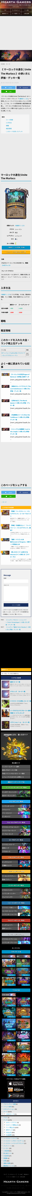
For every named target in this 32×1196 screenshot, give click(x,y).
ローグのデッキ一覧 (16, 840)
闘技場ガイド (5, 13)
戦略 (7, 126)
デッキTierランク (16, 10)
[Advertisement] (16, 33)
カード (4, 502)
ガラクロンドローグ (8, 844)
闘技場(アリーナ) (8, 1166)
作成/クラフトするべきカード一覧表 (13, 773)
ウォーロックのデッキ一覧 (16, 822)
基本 (18, 956)
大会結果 (8, 1135)
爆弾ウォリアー (7, 928)
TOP (5, 10)
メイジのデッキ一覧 (16, 801)
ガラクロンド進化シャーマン (11, 907)
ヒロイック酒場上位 (12, 1125)
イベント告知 (7, 1107)
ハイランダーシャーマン (9, 914)
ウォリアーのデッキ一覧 (16, 920)
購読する (5, 669)
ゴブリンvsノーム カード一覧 (19, 722)
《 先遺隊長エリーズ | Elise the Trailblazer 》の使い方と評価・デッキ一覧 (20, 417)
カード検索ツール (16, 13)
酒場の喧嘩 (6, 1163)
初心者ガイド (7, 1153)
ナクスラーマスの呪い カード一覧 (20, 701)
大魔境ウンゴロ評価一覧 (15, 247)
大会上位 (8, 1132)
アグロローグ (6, 851)
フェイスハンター (7, 897)
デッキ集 (26, 10)
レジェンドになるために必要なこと (13, 777)
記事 (4, 1161)
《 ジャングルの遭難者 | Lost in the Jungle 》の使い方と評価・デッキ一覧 (20, 431)
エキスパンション (8, 1109)
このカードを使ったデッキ (14, 131)
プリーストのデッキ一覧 (16, 934)
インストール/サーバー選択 (10, 767)
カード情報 (9, 120)
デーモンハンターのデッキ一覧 (16, 787)
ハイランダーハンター (9, 893)
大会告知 (6, 1156)
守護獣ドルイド (7, 865)
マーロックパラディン (9, 876)
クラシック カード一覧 (17, 691)
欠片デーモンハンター (9, 795)
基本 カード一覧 (15, 682)
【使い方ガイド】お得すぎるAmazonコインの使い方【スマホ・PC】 (19, 554)
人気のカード (10, 1114)
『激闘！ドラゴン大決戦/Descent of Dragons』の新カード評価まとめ (20, 541)
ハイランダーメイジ (8, 806)
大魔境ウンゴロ (23, 99)
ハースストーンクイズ (10, 1138)
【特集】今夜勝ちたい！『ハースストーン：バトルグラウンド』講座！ (20, 527)
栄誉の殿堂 (5, 995)
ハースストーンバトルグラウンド (13, 1143)
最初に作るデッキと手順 (9, 770)
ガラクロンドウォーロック (10, 827)
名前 (5, 578)
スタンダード (16, 952)
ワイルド (16, 990)
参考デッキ (9, 1130)
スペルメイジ (6, 809)
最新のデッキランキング (16, 782)
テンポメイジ (6, 816)
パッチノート (7, 1146)
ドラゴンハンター (7, 890)
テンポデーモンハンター (9, 792)
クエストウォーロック (9, 830)
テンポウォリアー (7, 925)
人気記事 (6, 1151)
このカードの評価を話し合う (15, 252)
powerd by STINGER (20, 1193)
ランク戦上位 (10, 1127)
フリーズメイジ (7, 813)
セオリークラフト (11, 1122)
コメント (6, 585)
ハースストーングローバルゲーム (13, 1141)
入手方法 (9, 123)
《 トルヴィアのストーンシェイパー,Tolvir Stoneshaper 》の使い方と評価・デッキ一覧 (17, 622)
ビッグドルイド (7, 862)
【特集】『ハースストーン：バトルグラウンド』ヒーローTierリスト (20, 513)
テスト (5, 1117)
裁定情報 (9, 128)
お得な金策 (26, 13)
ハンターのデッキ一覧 (16, 885)
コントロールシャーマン (9, 911)
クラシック (5, 956)
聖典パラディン (7, 879)
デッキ (5, 1120)
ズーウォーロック (7, 834)
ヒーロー (6, 1148)
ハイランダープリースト (9, 942)
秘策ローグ (5, 848)
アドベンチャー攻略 (9, 1104)
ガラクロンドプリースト (9, 939)
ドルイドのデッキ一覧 (16, 857)
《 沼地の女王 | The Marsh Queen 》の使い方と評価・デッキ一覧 (20, 402)
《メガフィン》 (6, 265)
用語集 (5, 1158)
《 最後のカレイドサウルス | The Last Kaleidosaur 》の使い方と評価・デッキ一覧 (20, 388)
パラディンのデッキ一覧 (16, 871)
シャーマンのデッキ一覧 (16, 903)
